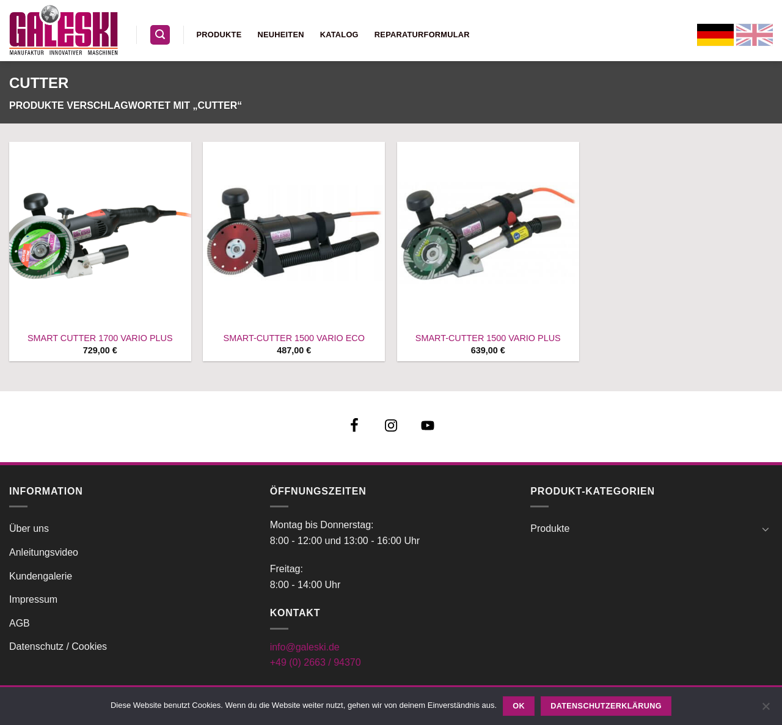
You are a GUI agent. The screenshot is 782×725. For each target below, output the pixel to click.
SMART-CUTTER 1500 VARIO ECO (294, 338)
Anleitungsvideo (43, 552)
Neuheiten (280, 34)
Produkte (219, 34)
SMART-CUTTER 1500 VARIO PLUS (488, 338)
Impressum (33, 599)
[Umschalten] (765, 528)
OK (519, 706)
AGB (19, 623)
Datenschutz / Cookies (58, 646)
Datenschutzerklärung (606, 706)
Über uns (29, 528)
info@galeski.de (305, 647)
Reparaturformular (422, 34)
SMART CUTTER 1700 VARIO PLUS (100, 338)
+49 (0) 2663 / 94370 (315, 662)
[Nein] (765, 709)
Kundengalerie (40, 576)
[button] (160, 35)
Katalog (339, 34)
